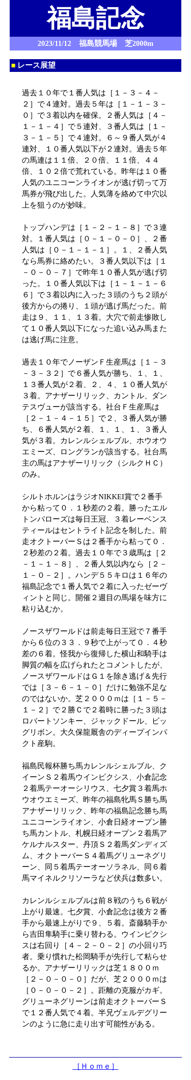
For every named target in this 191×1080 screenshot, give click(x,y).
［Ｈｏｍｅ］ (96, 1066)
